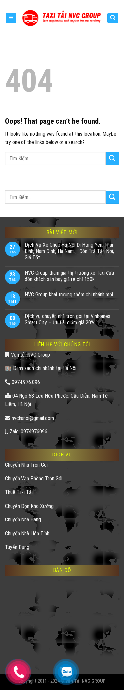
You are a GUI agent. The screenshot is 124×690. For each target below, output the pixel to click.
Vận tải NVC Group (27, 355)
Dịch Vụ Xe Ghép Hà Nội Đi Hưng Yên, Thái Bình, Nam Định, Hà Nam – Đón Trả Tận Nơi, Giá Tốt (69, 251)
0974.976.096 (22, 382)
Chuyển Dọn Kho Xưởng (29, 506)
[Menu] (11, 18)
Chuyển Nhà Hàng (23, 520)
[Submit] (112, 158)
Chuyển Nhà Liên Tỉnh (27, 533)
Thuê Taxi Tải (19, 492)
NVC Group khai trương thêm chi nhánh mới (69, 294)
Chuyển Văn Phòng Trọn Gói (33, 478)
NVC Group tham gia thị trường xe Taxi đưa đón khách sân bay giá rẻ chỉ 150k (69, 276)
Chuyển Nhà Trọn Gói (26, 465)
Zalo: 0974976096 (26, 431)
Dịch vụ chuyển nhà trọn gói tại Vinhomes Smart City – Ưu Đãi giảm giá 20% (67, 319)
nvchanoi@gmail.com (29, 418)
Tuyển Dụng (17, 547)
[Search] (113, 18)
